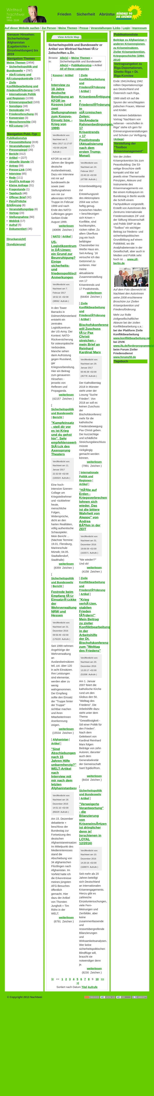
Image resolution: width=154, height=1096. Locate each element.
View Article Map (68, 37)
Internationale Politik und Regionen (88, 476)
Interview (15, 173)
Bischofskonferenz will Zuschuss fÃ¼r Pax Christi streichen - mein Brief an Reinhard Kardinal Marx (93, 338)
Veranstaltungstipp (21, 209)
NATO (56, 236)
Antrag (13, 165)
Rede (12, 177)
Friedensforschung (21, 114)
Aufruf (13, 224)
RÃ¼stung (16, 125)
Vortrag (14, 212)
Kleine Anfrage (18, 185)
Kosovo (58, 75)
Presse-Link (17, 169)
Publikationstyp (17, 138)
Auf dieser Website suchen (22, 28)
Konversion (16, 117)
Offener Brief (17, 197)
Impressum (139, 28)
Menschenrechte (20, 121)
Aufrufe (92, 987)
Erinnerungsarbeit (21, 102)
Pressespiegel (18, 149)
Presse (83, 28)
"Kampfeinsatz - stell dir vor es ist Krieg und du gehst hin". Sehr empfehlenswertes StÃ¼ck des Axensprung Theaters (65, 438)
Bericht (14, 153)
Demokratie (16, 110)
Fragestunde (17, 189)
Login (126, 28)
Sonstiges (15, 106)
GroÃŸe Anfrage (19, 181)
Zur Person (49, 28)
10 (97, 979)
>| (78, 983)
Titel (84, 987)
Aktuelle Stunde (19, 161)
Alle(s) (64, 57)
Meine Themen (67, 28)
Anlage (118, 139)
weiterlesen (66, 225)
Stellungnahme (19, 216)
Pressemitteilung (20, 142)
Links (117, 28)
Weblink (14, 220)
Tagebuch (15, 193)
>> (102, 979)
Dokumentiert (18, 228)
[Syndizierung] (16, 244)
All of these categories (74, 68)
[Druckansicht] (16, 239)
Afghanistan (60, 739)
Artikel (13, 157)
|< (52, 979)
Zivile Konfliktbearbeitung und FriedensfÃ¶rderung (22, 86)
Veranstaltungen (101, 28)
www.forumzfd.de (124, 357)
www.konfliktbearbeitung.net (131, 338)
